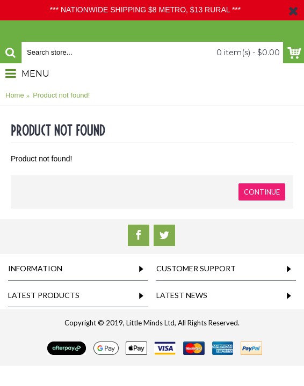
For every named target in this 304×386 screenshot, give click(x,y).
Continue (262, 192)
